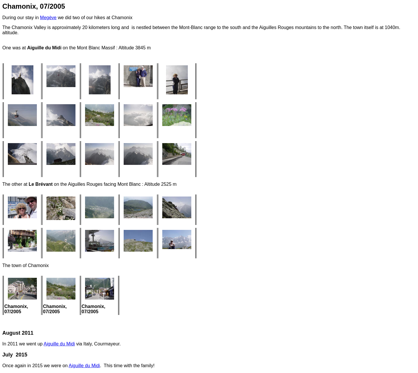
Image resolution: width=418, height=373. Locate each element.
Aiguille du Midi (59, 343)
